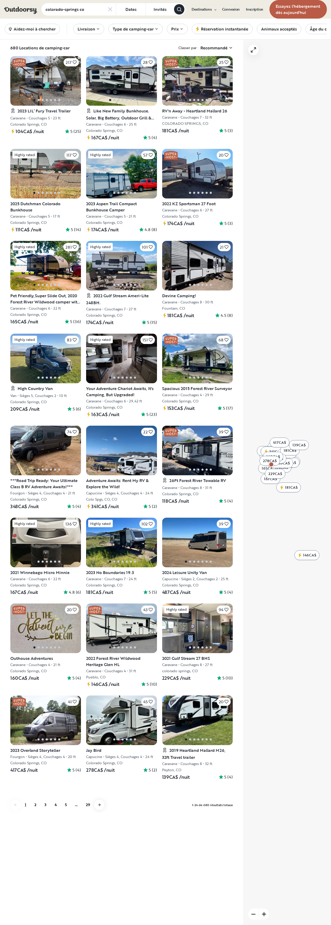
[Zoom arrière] (253, 914)
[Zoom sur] (264, 914)
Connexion (231, 9)
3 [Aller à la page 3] (45, 804)
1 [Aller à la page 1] (25, 804)
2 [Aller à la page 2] (35, 804)
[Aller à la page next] (99, 805)
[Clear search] (110, 9)
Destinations (204, 9)
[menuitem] (204, 9)
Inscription (254, 9)
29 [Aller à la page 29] (88, 804)
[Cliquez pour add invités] (160, 9)
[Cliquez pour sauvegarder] (71, 62)
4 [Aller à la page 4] (56, 804)
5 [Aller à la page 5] (66, 804)
